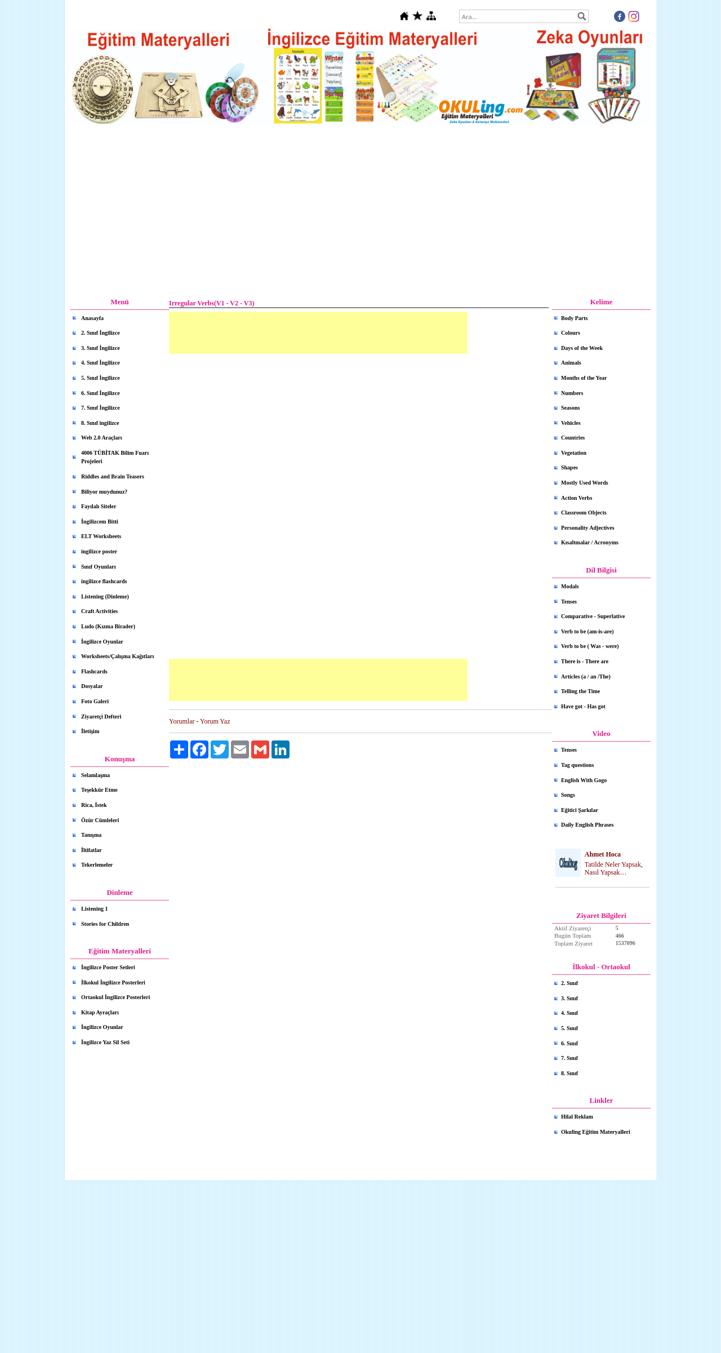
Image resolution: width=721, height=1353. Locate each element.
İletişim (90, 731)
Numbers (572, 393)
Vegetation (573, 453)
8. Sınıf (569, 1073)
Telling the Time (580, 691)
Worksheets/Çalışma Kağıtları (117, 656)
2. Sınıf (569, 983)
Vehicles (571, 423)
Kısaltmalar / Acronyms (589, 542)
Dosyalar (92, 686)
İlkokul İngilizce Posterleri (113, 982)
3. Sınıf (569, 998)
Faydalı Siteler (99, 506)
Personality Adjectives (588, 528)
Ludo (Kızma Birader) (108, 626)
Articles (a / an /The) (586, 676)
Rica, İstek (94, 805)
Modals (570, 586)
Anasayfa (92, 318)
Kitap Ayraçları (100, 1012)
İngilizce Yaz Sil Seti (105, 1042)
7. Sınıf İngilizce (100, 408)
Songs (568, 795)
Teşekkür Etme (99, 790)
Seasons (570, 408)
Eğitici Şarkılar (579, 810)
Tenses (569, 601)
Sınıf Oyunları (98, 567)
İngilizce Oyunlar (102, 641)
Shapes (569, 467)
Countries (573, 437)
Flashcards (94, 671)
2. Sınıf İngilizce (100, 333)
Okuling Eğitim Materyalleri (595, 1132)
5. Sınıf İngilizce (100, 378)
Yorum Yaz (215, 721)
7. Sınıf (569, 1058)
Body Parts (574, 318)
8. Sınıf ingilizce (100, 423)
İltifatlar (91, 850)
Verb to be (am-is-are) (587, 631)
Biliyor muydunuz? (104, 492)
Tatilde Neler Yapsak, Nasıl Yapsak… (614, 868)
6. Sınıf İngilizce (100, 393)
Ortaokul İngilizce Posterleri (115, 997)
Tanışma (91, 835)
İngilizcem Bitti (99, 521)
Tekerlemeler (97, 865)
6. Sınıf (569, 1043)
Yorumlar (181, 721)
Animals (571, 363)
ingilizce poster (99, 551)
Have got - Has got (583, 706)
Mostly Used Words (584, 483)
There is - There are (584, 661)
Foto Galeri (95, 701)
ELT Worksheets (101, 536)
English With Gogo (584, 780)
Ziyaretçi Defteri (101, 716)
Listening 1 (94, 909)
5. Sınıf (569, 1028)
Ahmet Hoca (603, 854)
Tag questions (577, 765)
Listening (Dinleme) (105, 596)
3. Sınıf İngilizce (100, 348)
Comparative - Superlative (593, 616)
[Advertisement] (360, 211)
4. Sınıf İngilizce (100, 363)
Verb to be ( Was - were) (590, 646)
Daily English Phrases (587, 825)
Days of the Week (582, 348)
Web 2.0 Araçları (101, 437)
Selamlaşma (95, 775)
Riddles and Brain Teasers (112, 476)
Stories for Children (105, 924)
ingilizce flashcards (104, 581)
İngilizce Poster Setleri (108, 967)
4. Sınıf (569, 1013)
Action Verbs (576, 498)
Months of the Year (584, 378)
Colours (570, 333)
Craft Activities (99, 611)
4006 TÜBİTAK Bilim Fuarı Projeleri (115, 457)
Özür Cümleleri (100, 820)
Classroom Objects (584, 512)
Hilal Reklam (577, 1117)
